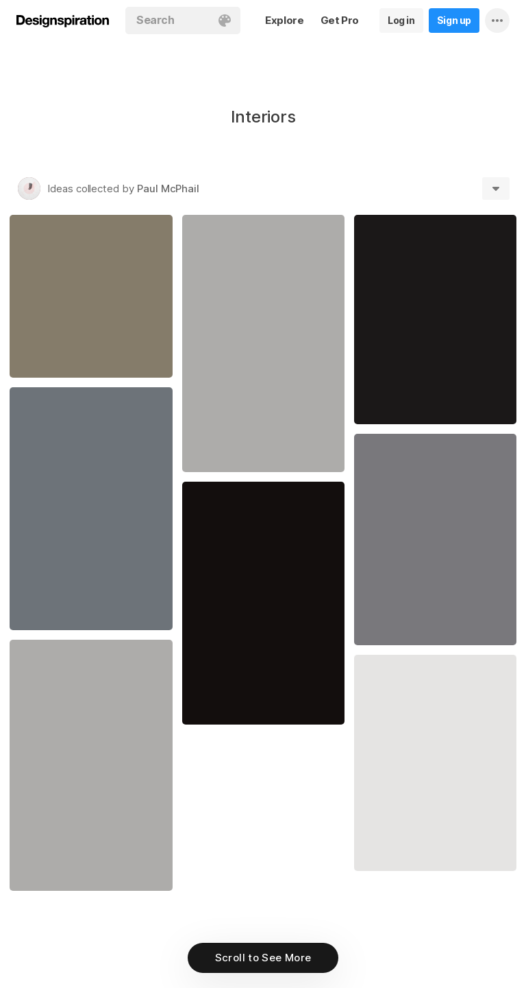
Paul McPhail (168, 188)
